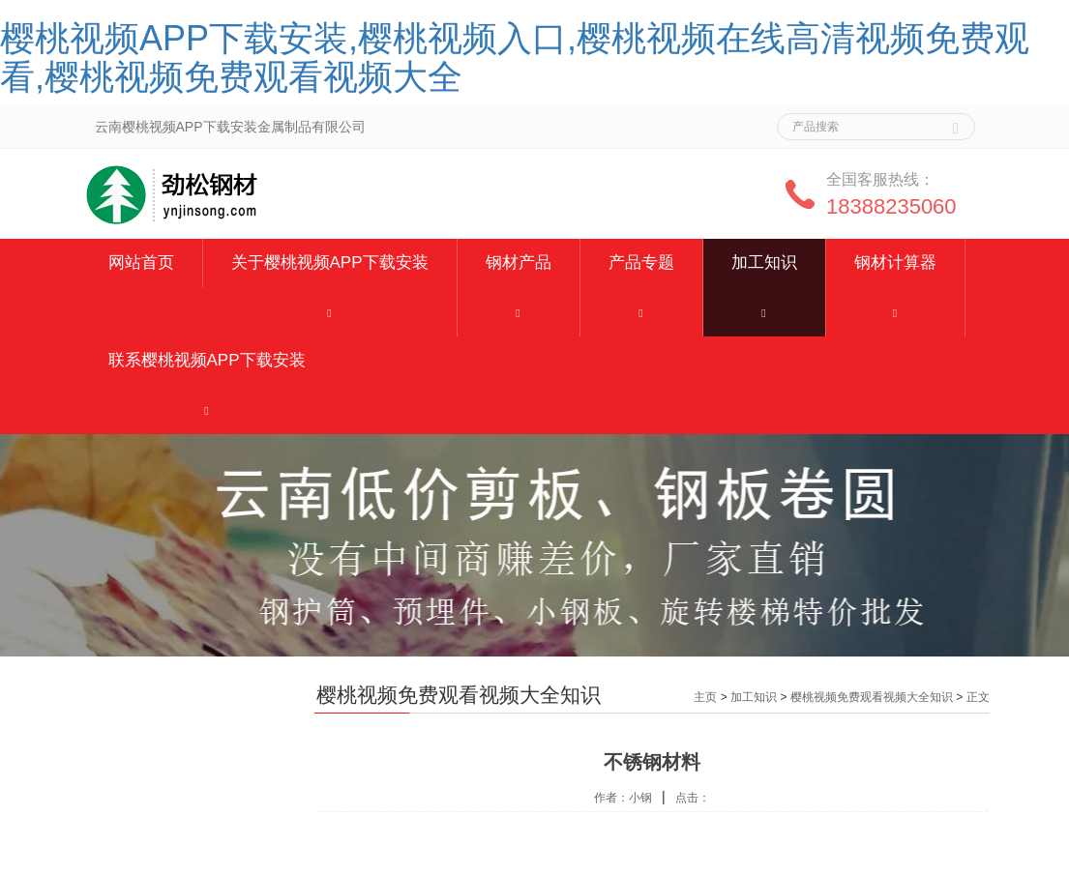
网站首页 (141, 262)
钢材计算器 (895, 262)
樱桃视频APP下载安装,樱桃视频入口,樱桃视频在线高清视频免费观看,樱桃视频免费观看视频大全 (514, 57)
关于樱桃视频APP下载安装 (330, 262)
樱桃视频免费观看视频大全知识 (871, 697)
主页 (705, 697)
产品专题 (641, 262)
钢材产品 (518, 262)
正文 (978, 697)
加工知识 (764, 262)
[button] (330, 311)
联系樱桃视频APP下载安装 (207, 360)
